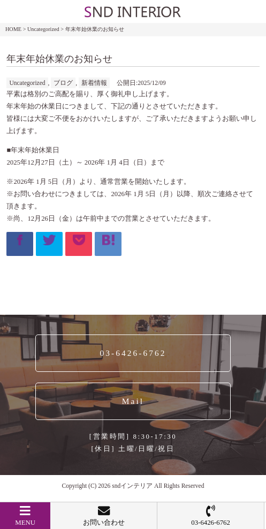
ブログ (63, 83)
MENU (25, 515)
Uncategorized (27, 83)
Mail (133, 401)
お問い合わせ (103, 515)
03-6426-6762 (210, 515)
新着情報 (94, 83)
